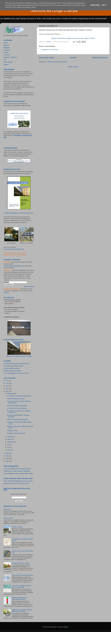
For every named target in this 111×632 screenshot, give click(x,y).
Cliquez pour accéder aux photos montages (19, 356)
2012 (7, 388)
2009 (7, 456)
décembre (10, 393)
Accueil (73, 57)
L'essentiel (7, 50)
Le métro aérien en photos (11, 368)
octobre (9, 439)
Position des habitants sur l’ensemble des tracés (19, 213)
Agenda (6, 64)
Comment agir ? (8, 518)
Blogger (66, 627)
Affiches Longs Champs (26, 243)
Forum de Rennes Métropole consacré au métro (18, 481)
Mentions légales (73, 66)
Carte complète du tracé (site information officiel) (18, 473)
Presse (49, 41)
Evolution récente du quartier (12, 371)
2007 (7, 461)
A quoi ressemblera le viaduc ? (16, 398)
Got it (104, 5)
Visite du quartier (11, 243)
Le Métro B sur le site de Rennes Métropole (17, 471)
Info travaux (7, 509)
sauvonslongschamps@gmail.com (14, 249)
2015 (7, 380)
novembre (10, 436)
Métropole (7, 47)
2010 (7, 453)
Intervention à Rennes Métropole (17, 405)
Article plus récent (46, 57)
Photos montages (17, 527)
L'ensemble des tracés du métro (13, 366)
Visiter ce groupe (29, 286)
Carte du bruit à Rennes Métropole (22, 575)
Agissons (6, 45)
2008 (7, 458)
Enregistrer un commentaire (49, 49)
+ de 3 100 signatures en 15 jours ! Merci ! (16, 373)
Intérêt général (8, 62)
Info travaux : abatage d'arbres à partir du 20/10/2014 (21, 586)
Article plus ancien (99, 57)
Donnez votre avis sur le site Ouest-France (16, 483)
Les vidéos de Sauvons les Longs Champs (16, 363)
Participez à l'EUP (12, 430)
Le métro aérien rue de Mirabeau (17, 408)
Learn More (95, 5)
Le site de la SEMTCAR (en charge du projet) (17, 468)
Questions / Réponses (10, 57)
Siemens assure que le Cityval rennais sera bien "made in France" (73, 38)
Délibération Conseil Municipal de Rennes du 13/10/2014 (22, 610)
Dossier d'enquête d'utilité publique (17, 419)
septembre (10, 442)
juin (8, 444)
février (9, 450)
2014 (7, 383)
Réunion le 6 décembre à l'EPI (16, 433)
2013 (7, 386)
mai (8, 447)
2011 (7, 391)
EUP (5, 59)
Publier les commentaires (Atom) (57, 62)
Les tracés (7, 55)
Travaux (6, 52)
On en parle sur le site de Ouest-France (19, 396)
